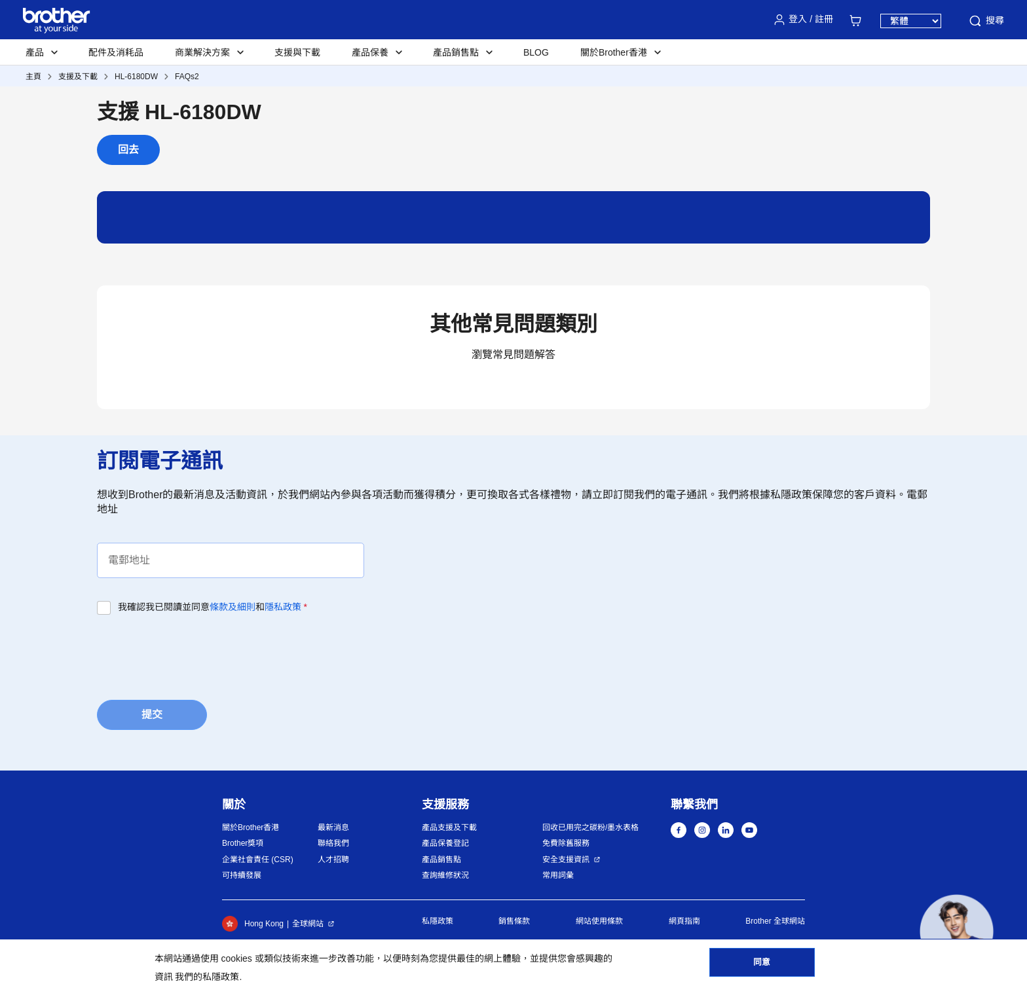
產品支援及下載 (449, 827)
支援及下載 (78, 76)
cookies (236, 958)
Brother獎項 (242, 843)
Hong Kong (253, 924)
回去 (128, 149)
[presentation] (196, 653)
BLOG (536, 52)
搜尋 (985, 21)
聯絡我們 (333, 843)
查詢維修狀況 (445, 875)
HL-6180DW (136, 76)
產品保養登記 (445, 843)
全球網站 (308, 923)
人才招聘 (333, 859)
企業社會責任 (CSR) (257, 859)
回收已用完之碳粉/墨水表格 (590, 827)
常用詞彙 (558, 875)
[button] (956, 931)
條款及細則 (232, 607)
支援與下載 (297, 52)
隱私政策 (283, 607)
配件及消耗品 (115, 52)
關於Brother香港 (250, 827)
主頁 (33, 76)
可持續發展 (241, 875)
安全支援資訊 (565, 859)
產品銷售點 (441, 859)
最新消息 (333, 827)
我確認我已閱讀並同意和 (212, 607)
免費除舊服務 (565, 843)
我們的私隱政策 (207, 977)
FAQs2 (187, 76)
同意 (762, 967)
